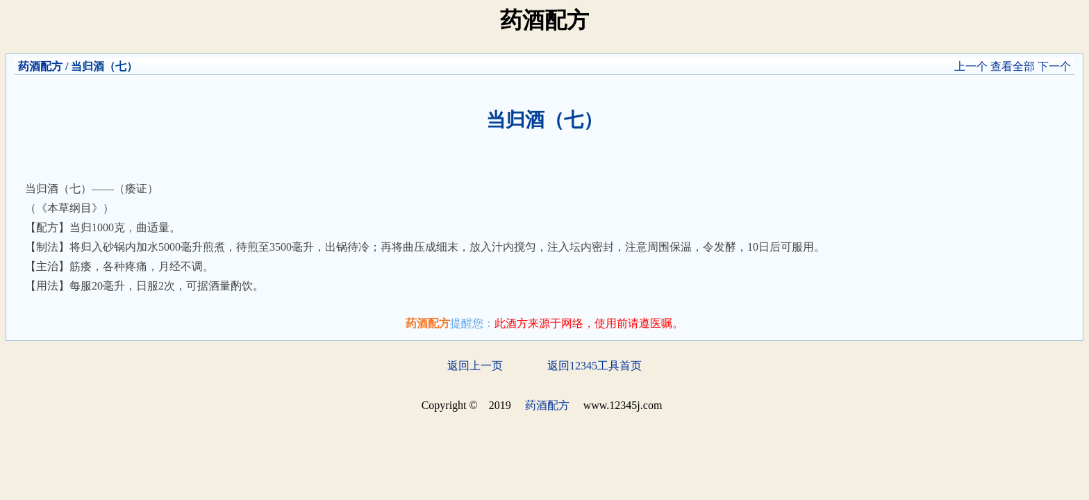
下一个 (1054, 66)
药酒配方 (40, 66)
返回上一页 (475, 366)
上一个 (971, 66)
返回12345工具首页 (594, 366)
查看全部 (1012, 66)
